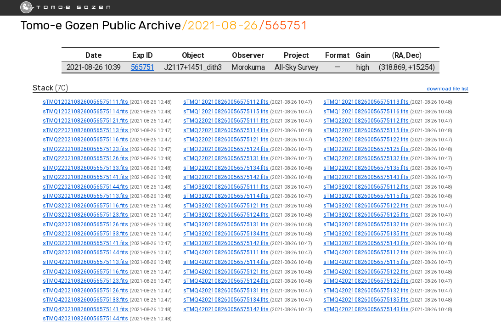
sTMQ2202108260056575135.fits (366, 168)
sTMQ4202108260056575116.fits (86, 272)
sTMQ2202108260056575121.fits (226, 139)
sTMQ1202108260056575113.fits (366, 102)
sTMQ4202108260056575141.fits (86, 309)
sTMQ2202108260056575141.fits (86, 177)
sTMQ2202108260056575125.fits (366, 149)
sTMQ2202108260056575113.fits (86, 130)
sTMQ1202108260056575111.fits (86, 102)
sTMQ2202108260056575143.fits (366, 177)
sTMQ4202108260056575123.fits (86, 281)
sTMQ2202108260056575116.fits (86, 139)
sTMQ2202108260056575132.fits (366, 158)
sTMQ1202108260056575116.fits (366, 111)
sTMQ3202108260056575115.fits (366, 196)
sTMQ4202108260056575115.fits (366, 262)
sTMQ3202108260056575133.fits (86, 233)
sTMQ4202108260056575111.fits (226, 252)
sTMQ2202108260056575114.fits (226, 130)
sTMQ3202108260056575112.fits (366, 187)
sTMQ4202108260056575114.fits (226, 262)
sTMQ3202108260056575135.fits (366, 233)
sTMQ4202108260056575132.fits (366, 290)
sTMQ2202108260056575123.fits (86, 149)
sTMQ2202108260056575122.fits (366, 139)
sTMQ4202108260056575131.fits (226, 290)
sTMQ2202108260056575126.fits (86, 158)
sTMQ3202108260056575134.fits (226, 233)
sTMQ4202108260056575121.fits (226, 272)
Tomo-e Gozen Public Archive (100, 25)
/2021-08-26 (220, 25)
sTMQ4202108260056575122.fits (366, 272)
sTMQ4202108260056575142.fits (226, 309)
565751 (142, 67)
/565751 (283, 25)
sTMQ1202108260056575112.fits (226, 102)
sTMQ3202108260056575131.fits (226, 224)
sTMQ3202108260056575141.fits (86, 243)
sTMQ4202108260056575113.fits (86, 262)
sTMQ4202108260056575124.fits (226, 281)
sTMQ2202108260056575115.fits (366, 130)
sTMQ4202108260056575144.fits (86, 318)
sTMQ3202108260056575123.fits (86, 215)
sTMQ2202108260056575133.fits (86, 168)
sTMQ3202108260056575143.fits (366, 243)
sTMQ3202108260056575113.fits (86, 196)
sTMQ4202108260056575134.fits (226, 300)
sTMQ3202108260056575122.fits (366, 205)
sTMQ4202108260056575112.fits (366, 252)
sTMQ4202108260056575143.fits (366, 309)
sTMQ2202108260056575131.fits (226, 158)
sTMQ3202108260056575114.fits (226, 196)
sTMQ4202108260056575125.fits (366, 281)
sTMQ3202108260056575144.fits (86, 252)
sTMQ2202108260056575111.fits (226, 121)
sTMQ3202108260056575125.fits (366, 215)
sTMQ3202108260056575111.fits (226, 187)
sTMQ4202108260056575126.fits (86, 290)
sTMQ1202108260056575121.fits (86, 121)
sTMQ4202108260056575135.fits (366, 300)
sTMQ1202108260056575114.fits (86, 111)
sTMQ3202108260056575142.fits (226, 243)
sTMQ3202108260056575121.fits (226, 205)
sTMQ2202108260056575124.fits (226, 149)
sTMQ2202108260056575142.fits (226, 177)
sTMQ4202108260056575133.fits (86, 300)
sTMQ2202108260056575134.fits (226, 168)
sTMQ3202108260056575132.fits (366, 224)
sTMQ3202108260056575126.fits (86, 224)
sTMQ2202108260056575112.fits (366, 121)
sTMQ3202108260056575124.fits (226, 215)
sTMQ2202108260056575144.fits (86, 187)
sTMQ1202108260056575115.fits (226, 111)
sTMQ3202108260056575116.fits (86, 205)
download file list (447, 89)
